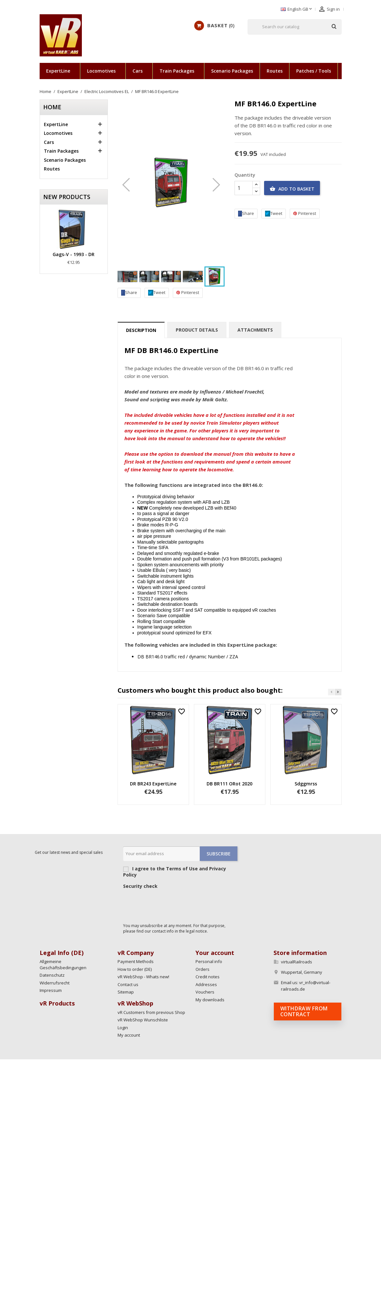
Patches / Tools (313, 71)
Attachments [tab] (255, 330)
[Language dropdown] (297, 9)
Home (52, 107)
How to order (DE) (135, 969)
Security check (140, 886)
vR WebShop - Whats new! (143, 977)
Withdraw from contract (304, 1011)
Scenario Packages (232, 71)
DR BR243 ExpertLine (153, 784)
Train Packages (176, 71)
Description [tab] (141, 330)
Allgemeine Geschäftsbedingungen (63, 965)
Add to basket (292, 189)
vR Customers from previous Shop (151, 1012)
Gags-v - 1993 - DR (74, 254)
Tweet (156, 292)
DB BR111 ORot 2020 (229, 784)
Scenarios (355, 71)
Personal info (209, 961)
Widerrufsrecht (55, 983)
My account (129, 1035)
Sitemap (126, 992)
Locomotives (101, 71)
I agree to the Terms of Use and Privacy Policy (180, 871)
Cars (138, 71)
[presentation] (172, 904)
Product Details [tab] (197, 330)
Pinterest (187, 292)
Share (129, 292)
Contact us (128, 984)
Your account (215, 953)
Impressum (51, 990)
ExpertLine (58, 71)
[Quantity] (244, 188)
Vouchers (205, 992)
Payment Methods (136, 961)
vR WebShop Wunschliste (143, 1020)
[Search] (295, 27)
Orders (203, 969)
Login (123, 1027)
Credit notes (208, 977)
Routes (275, 71)
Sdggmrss (306, 784)
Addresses (206, 984)
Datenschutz (52, 975)
